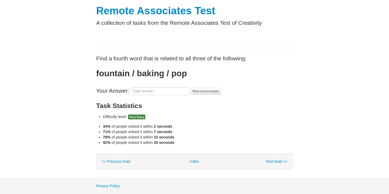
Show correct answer (205, 91)
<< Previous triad (116, 161)
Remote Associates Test (155, 10)
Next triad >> (276, 161)
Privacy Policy (108, 186)
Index (194, 161)
